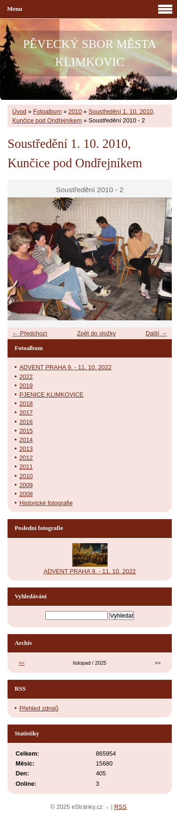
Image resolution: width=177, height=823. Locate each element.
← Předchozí (29, 333)
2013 (26, 448)
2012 (26, 457)
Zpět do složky (96, 333)
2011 (26, 466)
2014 (26, 439)
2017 (26, 412)
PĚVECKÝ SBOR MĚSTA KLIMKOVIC (89, 53)
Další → (156, 333)
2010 (75, 111)
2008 (26, 493)
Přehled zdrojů (39, 708)
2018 (26, 403)
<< (22, 663)
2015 (26, 430)
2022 (26, 376)
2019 (26, 385)
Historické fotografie (46, 502)
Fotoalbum (47, 111)
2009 (26, 485)
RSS (120, 806)
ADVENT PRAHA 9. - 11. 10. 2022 (65, 367)
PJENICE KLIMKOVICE (51, 394)
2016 (26, 421)
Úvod (19, 111)
